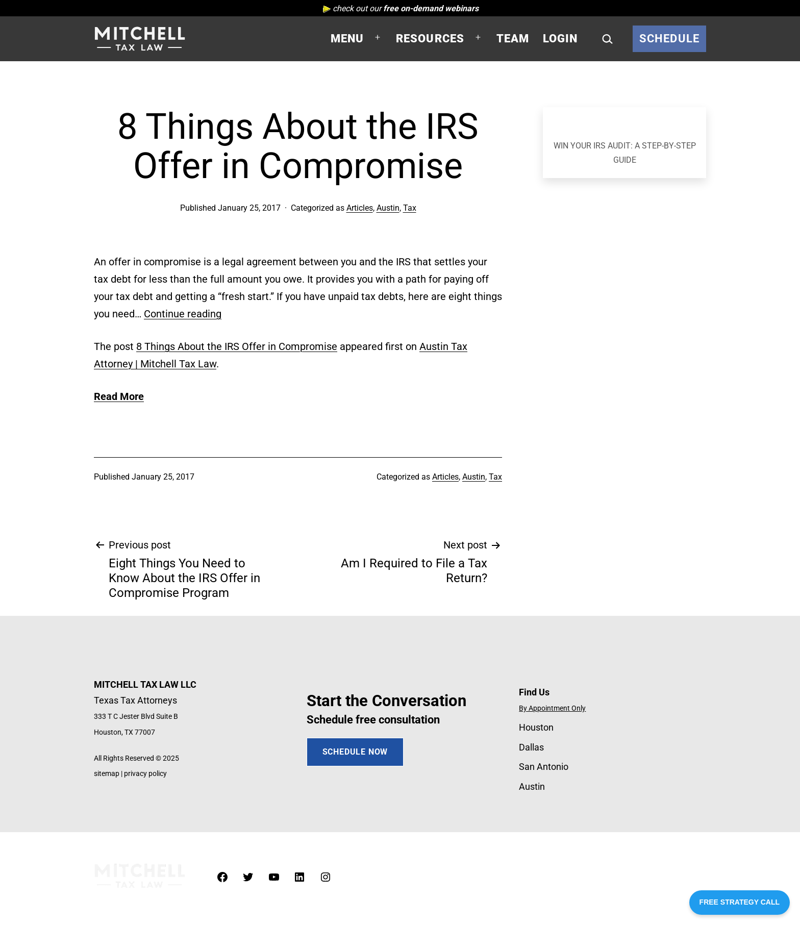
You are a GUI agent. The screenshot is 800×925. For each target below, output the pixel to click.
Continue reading (182, 314)
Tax (409, 208)
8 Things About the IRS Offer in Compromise (236, 346)
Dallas (531, 747)
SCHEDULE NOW (355, 752)
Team (513, 38)
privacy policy (145, 773)
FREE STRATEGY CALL (739, 902)
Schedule (669, 38)
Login (560, 38)
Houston (536, 727)
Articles (359, 208)
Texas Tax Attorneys (135, 700)
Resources (430, 38)
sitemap (106, 773)
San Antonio (543, 766)
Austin (388, 208)
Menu (347, 38)
